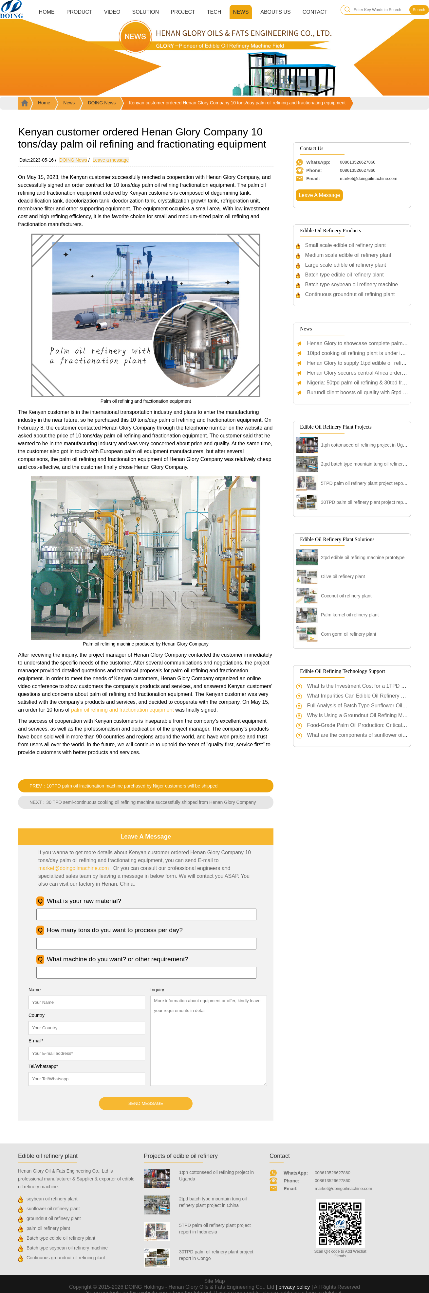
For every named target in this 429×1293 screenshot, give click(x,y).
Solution (145, 12)
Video (112, 12)
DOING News (102, 102)
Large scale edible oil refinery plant (345, 265)
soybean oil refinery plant (52, 1198)
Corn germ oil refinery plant (348, 634)
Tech (214, 12)
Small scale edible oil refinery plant (345, 245)
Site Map (214, 1281)
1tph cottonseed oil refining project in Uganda (367, 445)
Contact (315, 12)
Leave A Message (319, 195)
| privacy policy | (294, 1287)
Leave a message (111, 160)
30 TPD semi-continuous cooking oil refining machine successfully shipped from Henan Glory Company (151, 802)
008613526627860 (332, 1172)
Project (183, 12)
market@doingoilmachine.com (73, 868)
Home (47, 12)
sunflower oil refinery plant (53, 1208)
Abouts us (275, 12)
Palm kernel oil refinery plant (350, 614)
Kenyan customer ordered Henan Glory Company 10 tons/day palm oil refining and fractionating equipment (237, 102)
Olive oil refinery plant (343, 576)
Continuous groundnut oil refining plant (350, 294)
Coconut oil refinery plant (346, 595)
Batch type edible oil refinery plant (344, 274)
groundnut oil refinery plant (54, 1218)
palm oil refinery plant (48, 1228)
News (241, 12)
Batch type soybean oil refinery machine (351, 284)
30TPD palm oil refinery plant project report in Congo (374, 502)
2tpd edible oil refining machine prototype (362, 557)
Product (79, 12)
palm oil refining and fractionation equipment (122, 710)
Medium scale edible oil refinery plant (348, 255)
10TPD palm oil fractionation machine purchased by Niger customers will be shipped (132, 785)
